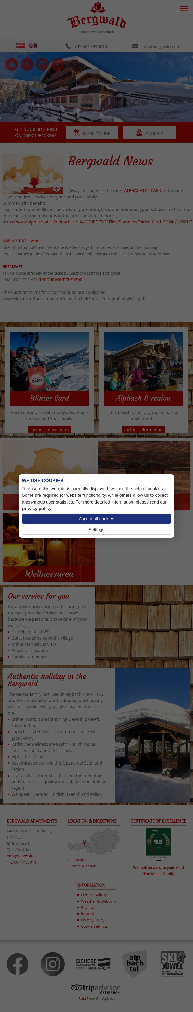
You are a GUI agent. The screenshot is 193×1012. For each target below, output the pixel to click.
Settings (96, 529)
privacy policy (36, 508)
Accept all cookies (96, 518)
